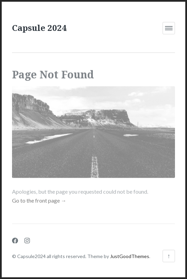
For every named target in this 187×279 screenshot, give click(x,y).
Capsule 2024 (39, 27)
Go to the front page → (39, 198)
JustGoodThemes (129, 256)
